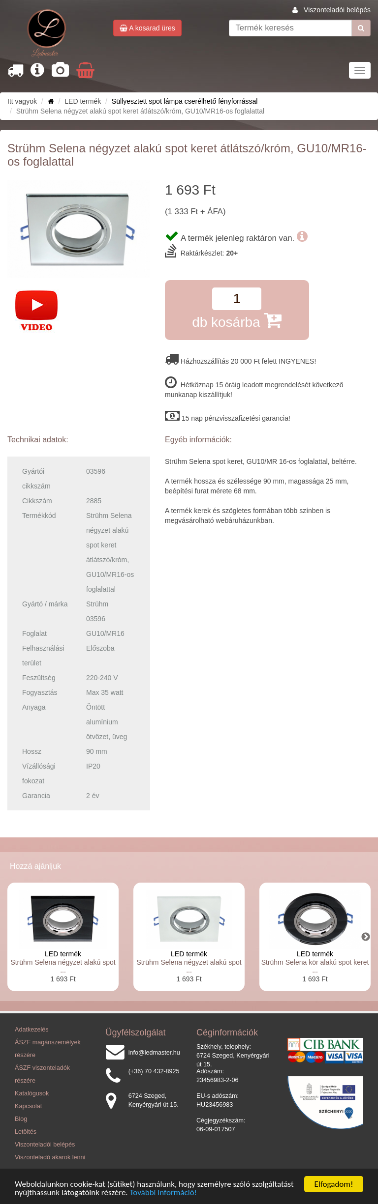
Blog (21, 1119)
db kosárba (237, 320)
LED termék (63, 954)
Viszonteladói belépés (337, 10)
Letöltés (25, 1131)
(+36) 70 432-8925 (154, 1071)
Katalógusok (32, 1093)
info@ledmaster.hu (154, 1052)
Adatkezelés (32, 1029)
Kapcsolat (28, 1106)
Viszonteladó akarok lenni (50, 1157)
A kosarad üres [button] (147, 28)
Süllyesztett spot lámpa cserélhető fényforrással (184, 101)
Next (366, 937)
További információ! (163, 1193)
